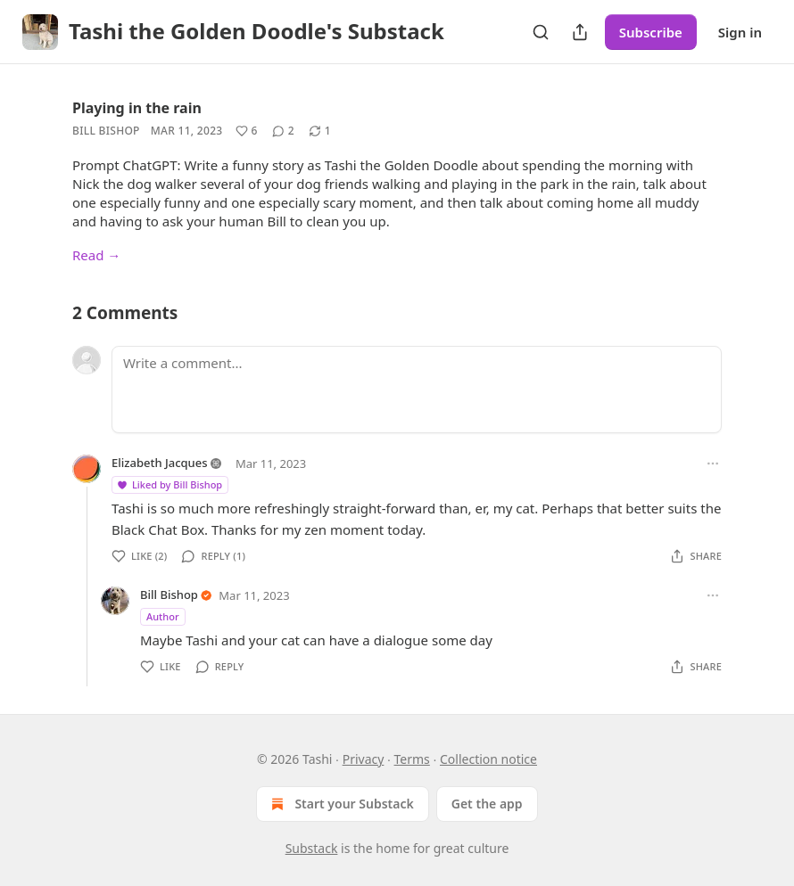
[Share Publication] (580, 32)
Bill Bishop (106, 130)
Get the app (487, 803)
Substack (311, 848)
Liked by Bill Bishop (169, 484)
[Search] (540, 32)
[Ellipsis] (713, 463)
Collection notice (488, 759)
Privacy (364, 759)
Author (162, 616)
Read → (96, 255)
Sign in (740, 32)
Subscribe (650, 32)
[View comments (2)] (283, 131)
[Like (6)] (246, 131)
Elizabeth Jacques (160, 463)
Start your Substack (340, 804)
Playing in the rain (137, 108)
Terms (412, 759)
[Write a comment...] (417, 389)
